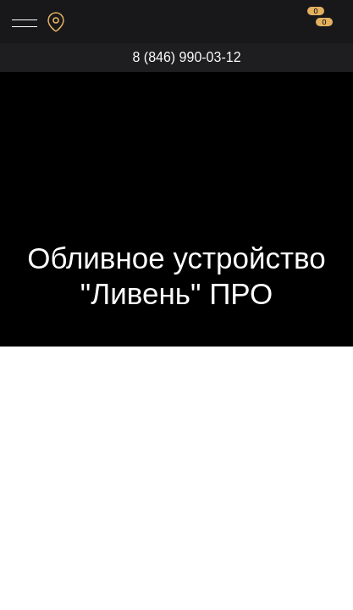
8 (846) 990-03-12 (186, 57)
